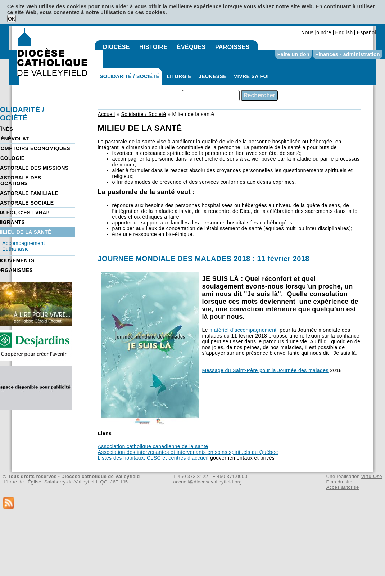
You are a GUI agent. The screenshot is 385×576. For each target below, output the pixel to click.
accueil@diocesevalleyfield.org (207, 482)
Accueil (106, 114)
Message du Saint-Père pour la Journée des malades (265, 370)
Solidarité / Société (129, 76)
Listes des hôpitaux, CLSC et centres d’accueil (154, 458)
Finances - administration (347, 54)
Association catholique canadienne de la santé (153, 446)
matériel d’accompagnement (243, 330)
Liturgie (179, 76)
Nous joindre (316, 32)
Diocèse (116, 47)
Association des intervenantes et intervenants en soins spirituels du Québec (188, 452)
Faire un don (293, 54)
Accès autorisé (342, 487)
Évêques (191, 47)
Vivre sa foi (251, 76)
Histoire (153, 47)
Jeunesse (213, 76)
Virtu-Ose (371, 476)
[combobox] (211, 95)
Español (366, 32)
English (344, 32)
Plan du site (339, 482)
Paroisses (232, 47)
